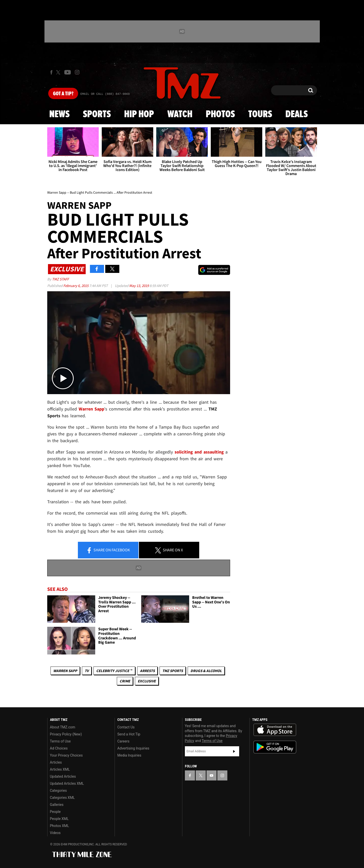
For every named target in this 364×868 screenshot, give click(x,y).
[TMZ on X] (59, 72)
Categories (58, 791)
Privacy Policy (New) (66, 734)
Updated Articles (63, 776)
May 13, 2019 (139, 285)
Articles (56, 762)
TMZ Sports (172, 670)
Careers (123, 741)
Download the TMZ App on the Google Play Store (274, 747)
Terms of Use (60, 741)
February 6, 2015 (76, 285)
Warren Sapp (65, 670)
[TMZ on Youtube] (67, 72)
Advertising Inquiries (133, 748)
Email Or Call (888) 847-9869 (105, 94)
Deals (296, 114)
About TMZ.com (62, 727)
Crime (125, 681)
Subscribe (234, 751)
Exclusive (147, 681)
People (55, 812)
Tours (260, 114)
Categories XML (62, 798)
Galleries (57, 805)
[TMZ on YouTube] (211, 775)
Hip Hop (139, 114)
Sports (97, 114)
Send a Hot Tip (128, 734)
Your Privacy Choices (66, 755)
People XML (59, 819)
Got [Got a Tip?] (63, 94)
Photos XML (59, 826)
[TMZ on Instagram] (77, 72)
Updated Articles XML (67, 783)
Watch (179, 114)
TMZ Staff (60, 279)
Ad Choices (59, 748)
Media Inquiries (129, 755)
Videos (55, 833)
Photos (220, 114)
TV (87, 670)
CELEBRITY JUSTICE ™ (114, 670)
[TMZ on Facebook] (51, 72)
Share (108, 550)
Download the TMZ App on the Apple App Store (274, 730)
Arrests (147, 670)
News (59, 114)
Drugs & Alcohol (206, 670)
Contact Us (126, 727)
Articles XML (60, 769)
